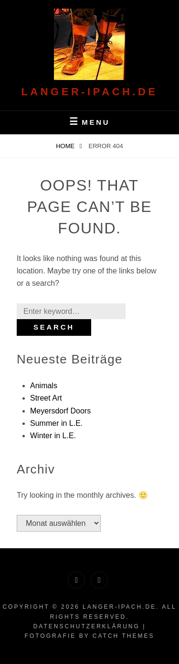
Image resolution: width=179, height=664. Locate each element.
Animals (43, 386)
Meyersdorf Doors (60, 411)
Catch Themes (124, 636)
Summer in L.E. (56, 423)
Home (66, 146)
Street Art (46, 398)
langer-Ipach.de (89, 92)
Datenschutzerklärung (86, 626)
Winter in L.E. (53, 436)
